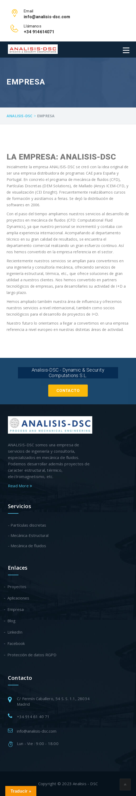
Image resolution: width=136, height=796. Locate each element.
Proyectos (17, 586)
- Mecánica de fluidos (27, 545)
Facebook (16, 643)
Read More (20, 485)
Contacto (68, 390)
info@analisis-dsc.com (36, 731)
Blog (12, 620)
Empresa (16, 609)
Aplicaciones (18, 598)
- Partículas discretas (27, 525)
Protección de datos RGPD (32, 654)
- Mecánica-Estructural (28, 535)
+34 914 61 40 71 (33, 716)
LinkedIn (15, 632)
